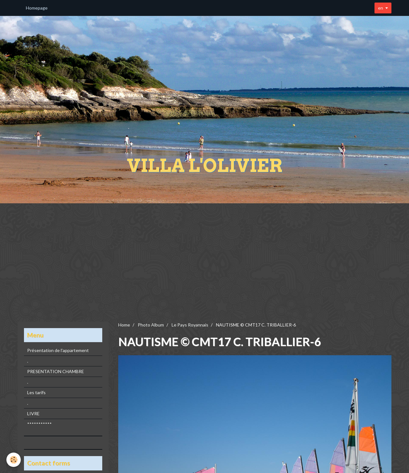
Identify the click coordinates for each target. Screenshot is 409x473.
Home (124, 324)
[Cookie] (13, 460)
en (380, 8)
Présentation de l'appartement (58, 350)
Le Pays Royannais (190, 324)
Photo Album (151, 324)
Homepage (37, 8)
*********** (39, 424)
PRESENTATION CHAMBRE (55, 371)
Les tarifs (36, 392)
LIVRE (33, 413)
